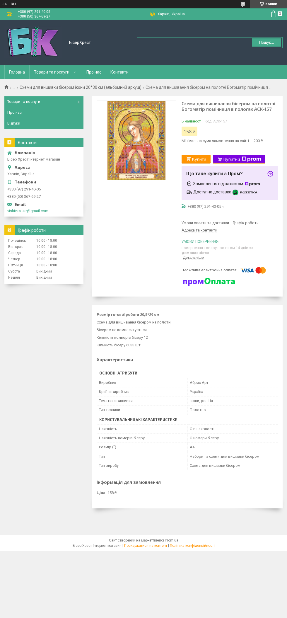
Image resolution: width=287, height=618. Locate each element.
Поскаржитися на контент (145, 546)
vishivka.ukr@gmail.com (27, 211)
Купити (199, 158)
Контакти (119, 72)
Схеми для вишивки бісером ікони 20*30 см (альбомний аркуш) (80, 87)
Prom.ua (171, 540)
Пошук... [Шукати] (266, 42)
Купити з (242, 159)
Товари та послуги (51, 72)
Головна (17, 72)
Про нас (93, 72)
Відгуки (13, 123)
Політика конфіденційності (192, 546)
